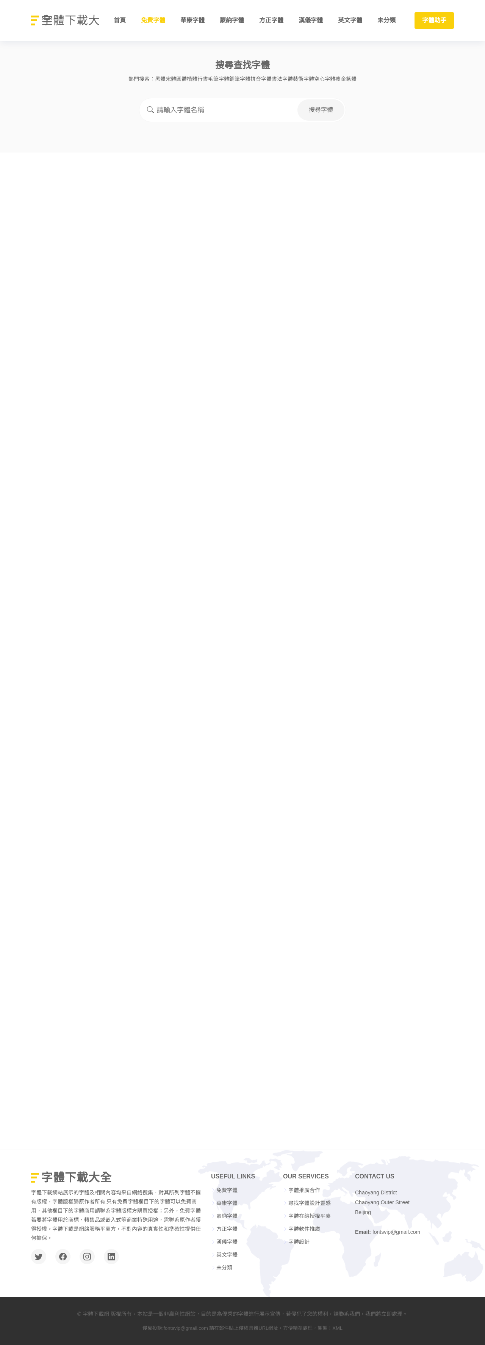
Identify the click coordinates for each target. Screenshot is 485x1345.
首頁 (120, 20)
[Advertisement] (242, 209)
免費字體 (153, 20)
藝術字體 (303, 79)
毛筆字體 (218, 79)
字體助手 (434, 20)
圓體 (181, 79)
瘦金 (340, 79)
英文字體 (350, 20)
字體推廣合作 (304, 1190)
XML (337, 1328)
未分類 (386, 20)
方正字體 (271, 20)
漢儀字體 (311, 20)
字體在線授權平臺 (309, 1216)
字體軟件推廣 (304, 1229)
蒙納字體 (232, 20)
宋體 (171, 79)
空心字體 (324, 79)
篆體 (351, 79)
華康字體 (192, 20)
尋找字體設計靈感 (309, 1203)
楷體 (192, 79)
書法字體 (282, 79)
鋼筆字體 (239, 79)
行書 (202, 79)
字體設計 (299, 1241)
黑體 (160, 79)
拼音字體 (261, 79)
